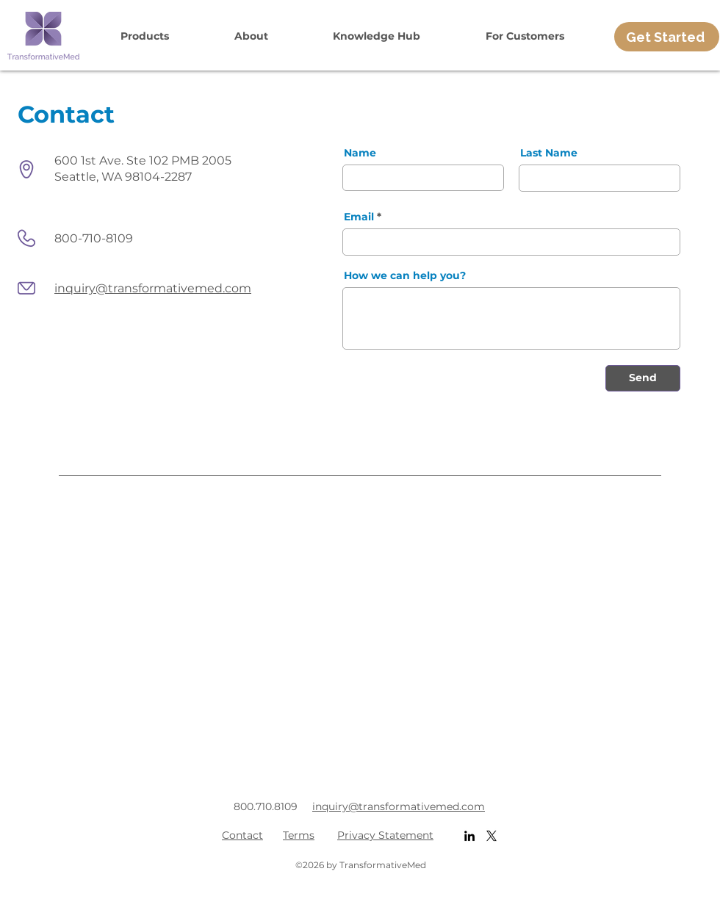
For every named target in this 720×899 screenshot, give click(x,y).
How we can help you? (405, 275)
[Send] (642, 378)
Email (359, 217)
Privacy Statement (385, 835)
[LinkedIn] (469, 835)
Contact (242, 835)
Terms (298, 835)
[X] (491, 835)
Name (360, 153)
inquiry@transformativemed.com (152, 288)
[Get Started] (666, 36)
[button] (145, 36)
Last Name (548, 153)
